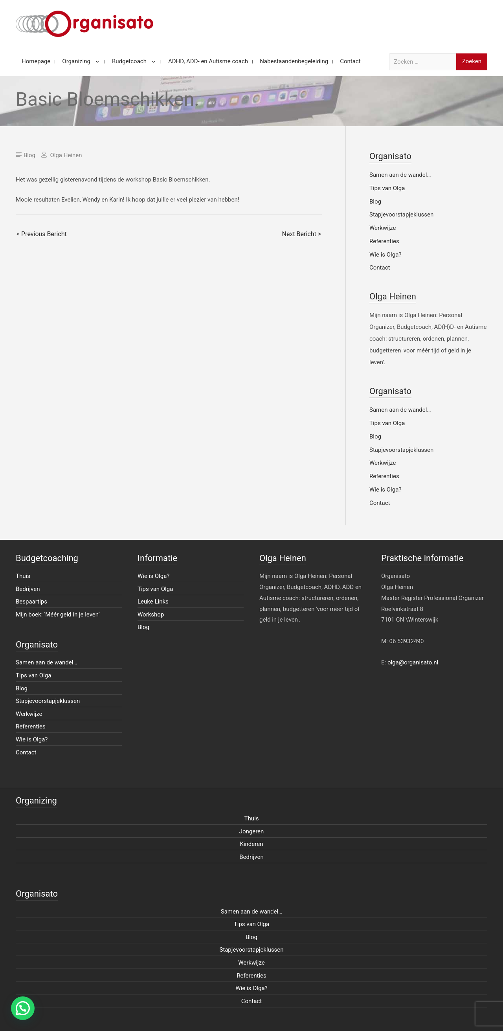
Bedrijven (28, 589)
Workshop (151, 614)
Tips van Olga (387, 188)
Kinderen (251, 844)
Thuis (23, 576)
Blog (29, 155)
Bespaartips (31, 601)
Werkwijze (382, 227)
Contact (379, 267)
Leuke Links (153, 601)
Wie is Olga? (385, 254)
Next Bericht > (301, 234)
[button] (23, 1008)
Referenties (384, 241)
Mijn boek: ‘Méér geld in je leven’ (58, 614)
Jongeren (251, 831)
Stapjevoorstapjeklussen (401, 214)
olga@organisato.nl (412, 662)
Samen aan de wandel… (400, 174)
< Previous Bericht (42, 234)
